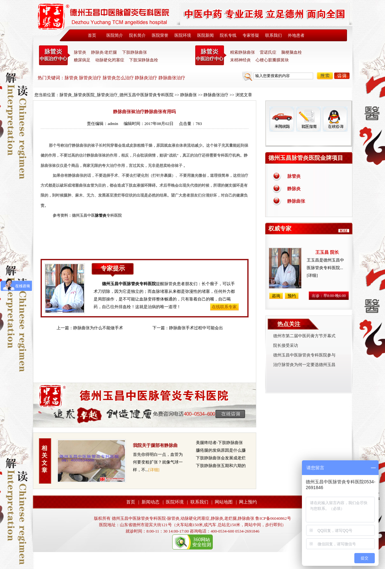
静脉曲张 (188, 94)
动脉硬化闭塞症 (109, 60)
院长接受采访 (285, 345)
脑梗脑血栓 (291, 52)
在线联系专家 (224, 306)
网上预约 (248, 502)
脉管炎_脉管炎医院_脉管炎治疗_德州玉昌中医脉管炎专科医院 (116, 94)
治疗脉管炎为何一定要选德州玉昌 (304, 364)
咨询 (342, 75)
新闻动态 (150, 502)
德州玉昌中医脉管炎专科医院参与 (304, 355)
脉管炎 (80, 52)
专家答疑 (251, 35)
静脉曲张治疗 (216, 94)
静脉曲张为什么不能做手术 (98, 327)
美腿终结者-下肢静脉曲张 (219, 442)
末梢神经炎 (240, 60)
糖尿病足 (82, 60)
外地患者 (296, 35)
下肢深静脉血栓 (143, 60)
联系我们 (273, 35)
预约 (292, 295)
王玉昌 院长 (327, 252)
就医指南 (308, 119)
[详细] (153, 469)
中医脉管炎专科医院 (54, 55)
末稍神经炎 (211, 55)
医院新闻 (205, 35)
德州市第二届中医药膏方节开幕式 (304, 335)
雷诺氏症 (268, 52)
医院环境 (182, 35)
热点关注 (288, 324)
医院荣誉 (160, 35)
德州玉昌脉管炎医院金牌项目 (305, 158)
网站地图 (224, 502)
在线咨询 (334, 119)
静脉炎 (294, 188)
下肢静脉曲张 (134, 52)
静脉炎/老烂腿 (104, 52)
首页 (92, 35)
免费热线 (308, 139)
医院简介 (114, 35)
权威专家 (279, 228)
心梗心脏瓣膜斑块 (272, 60)
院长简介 (137, 35)
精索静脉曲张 (242, 52)
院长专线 (228, 35)
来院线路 (281, 119)
